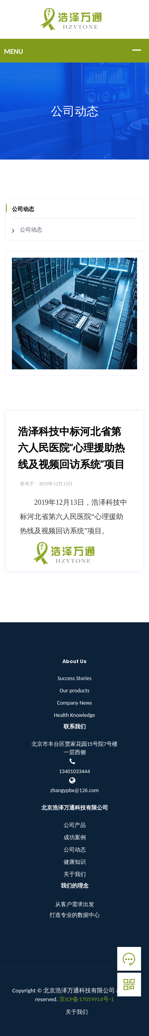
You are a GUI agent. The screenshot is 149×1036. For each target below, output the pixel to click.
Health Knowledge (74, 715)
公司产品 (75, 825)
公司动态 (31, 229)
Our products (74, 690)
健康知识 (75, 862)
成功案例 (75, 837)
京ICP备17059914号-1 (86, 999)
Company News (74, 703)
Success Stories (75, 678)
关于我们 (75, 874)
